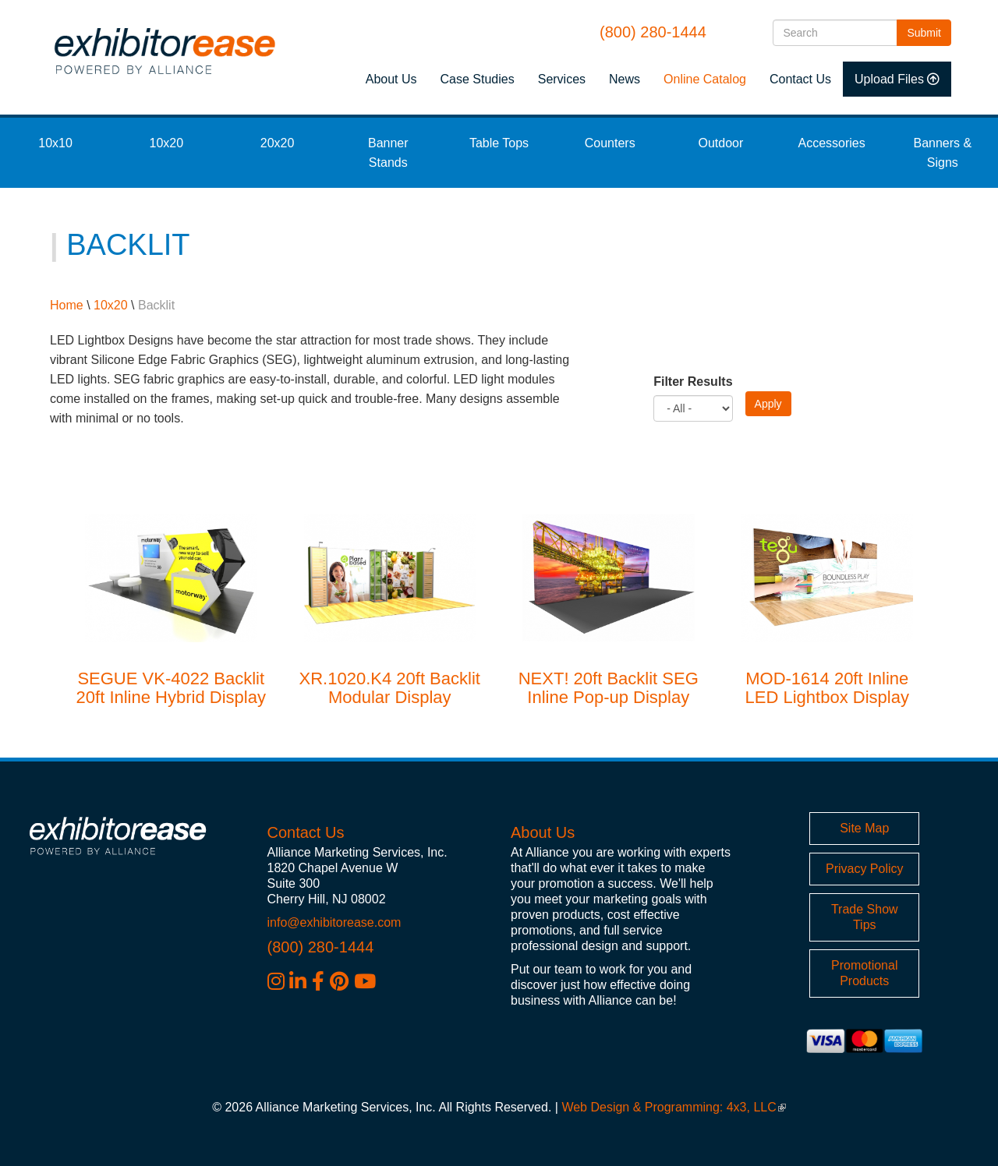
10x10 (55, 143)
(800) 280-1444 (653, 32)
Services (562, 79)
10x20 (167, 143)
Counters (610, 143)
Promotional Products (864, 973)
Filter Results (692, 381)
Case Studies (478, 79)
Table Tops (499, 143)
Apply (768, 404)
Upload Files (889, 79)
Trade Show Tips (864, 917)
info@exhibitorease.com (334, 922)
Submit (929, 31)
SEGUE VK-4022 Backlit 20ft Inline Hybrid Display (171, 688)
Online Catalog (705, 79)
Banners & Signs (943, 152)
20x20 (277, 143)
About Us (391, 79)
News (624, 79)
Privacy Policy (865, 868)
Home (66, 305)
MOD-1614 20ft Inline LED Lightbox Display (827, 688)
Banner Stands (388, 152)
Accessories (831, 143)
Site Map (864, 828)
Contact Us (800, 79)
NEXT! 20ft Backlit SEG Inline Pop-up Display (608, 688)
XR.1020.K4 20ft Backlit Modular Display (389, 688)
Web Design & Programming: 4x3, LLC (673, 1107)
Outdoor (721, 143)
